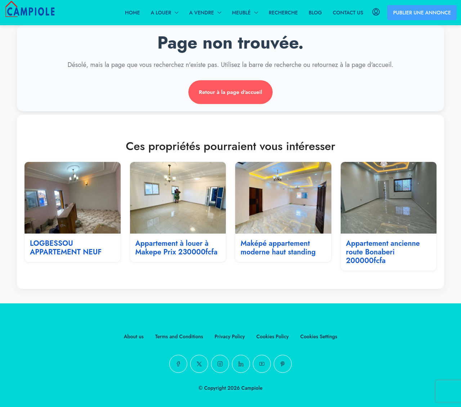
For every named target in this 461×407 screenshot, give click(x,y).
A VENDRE (201, 12)
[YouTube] (262, 364)
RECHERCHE (283, 12)
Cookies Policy (272, 336)
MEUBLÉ (241, 12)
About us (134, 336)
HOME (132, 12)
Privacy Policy (230, 336)
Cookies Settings (318, 336)
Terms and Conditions (179, 336)
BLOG (315, 12)
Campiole (252, 388)
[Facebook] (178, 364)
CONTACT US (348, 12)
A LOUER (161, 12)
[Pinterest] (283, 364)
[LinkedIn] (241, 364)
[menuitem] (376, 12)
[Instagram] (220, 364)
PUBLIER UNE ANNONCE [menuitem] (422, 12)
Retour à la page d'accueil (230, 92)
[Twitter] (199, 364)
